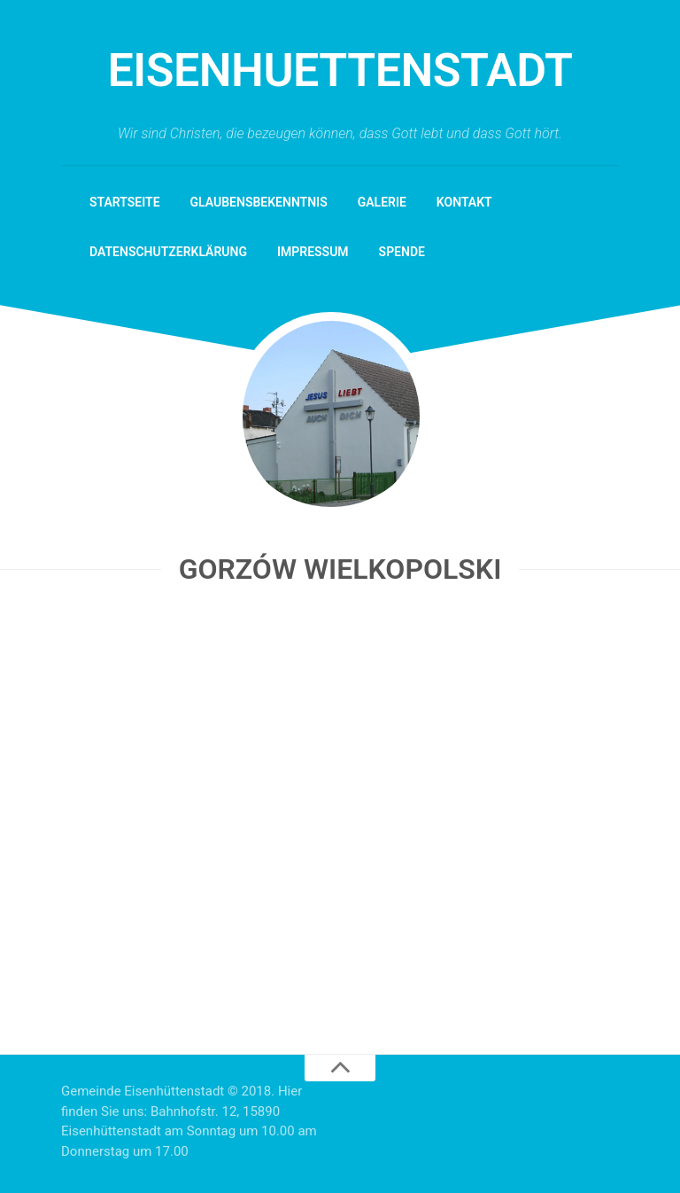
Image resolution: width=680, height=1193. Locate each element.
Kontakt (464, 202)
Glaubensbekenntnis (259, 202)
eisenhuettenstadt (339, 70)
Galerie (382, 202)
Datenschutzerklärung (168, 252)
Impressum (313, 252)
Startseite (124, 202)
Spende (402, 252)
